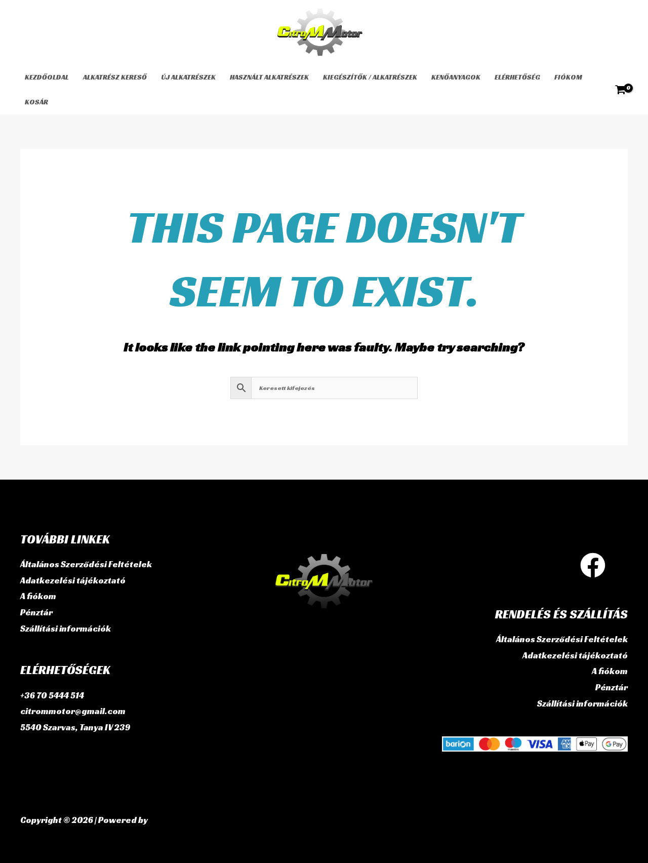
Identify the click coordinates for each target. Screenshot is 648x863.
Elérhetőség (517, 77)
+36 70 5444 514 (52, 695)
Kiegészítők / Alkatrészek (370, 77)
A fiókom (38, 596)
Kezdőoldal (47, 77)
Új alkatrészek (188, 77)
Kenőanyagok (455, 77)
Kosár (36, 101)
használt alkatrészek (269, 77)
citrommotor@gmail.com (73, 711)
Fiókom (568, 77)
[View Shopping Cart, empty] (620, 89)
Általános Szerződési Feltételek (86, 564)
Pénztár (36, 612)
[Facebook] (593, 565)
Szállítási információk (65, 628)
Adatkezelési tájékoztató (73, 580)
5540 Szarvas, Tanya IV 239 (75, 727)
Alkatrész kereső (115, 77)
